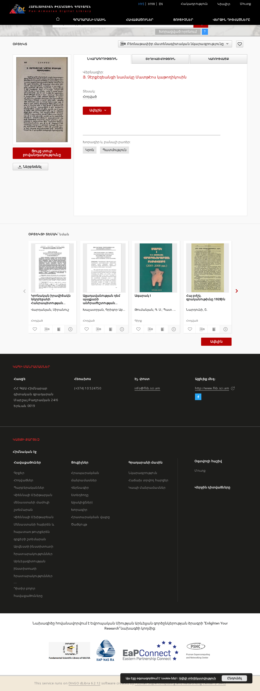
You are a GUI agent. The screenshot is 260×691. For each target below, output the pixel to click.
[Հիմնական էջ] (57, 19)
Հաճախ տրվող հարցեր (148, 480)
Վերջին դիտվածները (231, 20)
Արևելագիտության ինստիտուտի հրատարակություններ (33, 568)
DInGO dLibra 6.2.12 (85, 683)
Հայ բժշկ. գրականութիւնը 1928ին (205, 297)
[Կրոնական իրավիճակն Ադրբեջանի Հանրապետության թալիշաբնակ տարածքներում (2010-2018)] (52, 267)
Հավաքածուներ (139, 20)
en (161, 4)
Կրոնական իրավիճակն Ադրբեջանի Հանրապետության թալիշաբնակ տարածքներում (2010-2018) (51, 299)
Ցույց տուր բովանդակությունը (42, 153)
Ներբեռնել (29, 166)
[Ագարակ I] (156, 267)
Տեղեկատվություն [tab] (160, 59)
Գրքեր (19, 473)
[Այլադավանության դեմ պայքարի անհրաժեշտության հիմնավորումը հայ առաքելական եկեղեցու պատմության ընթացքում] (104, 267)
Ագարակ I (143, 295)
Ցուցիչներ (183, 20)
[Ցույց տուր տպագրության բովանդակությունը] (58, 329)
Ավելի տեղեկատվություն (197, 678)
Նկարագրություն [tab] (102, 59)
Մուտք (245, 4)
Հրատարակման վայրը (90, 517)
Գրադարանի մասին (89, 20)
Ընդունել (234, 678)
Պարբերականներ (29, 487)
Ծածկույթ (79, 524)
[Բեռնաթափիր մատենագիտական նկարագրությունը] (46, 329)
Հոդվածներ (23, 480)
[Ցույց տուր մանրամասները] (69, 329)
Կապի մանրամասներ (147, 487)
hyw (151, 4)
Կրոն (89, 150)
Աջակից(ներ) (82, 502)
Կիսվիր (223, 4)
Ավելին (216, 341)
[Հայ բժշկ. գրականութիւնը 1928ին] (207, 267)
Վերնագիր (80, 487)
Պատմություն (114, 150)
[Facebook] (198, 397)
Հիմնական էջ (25, 452)
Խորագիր (79, 509)
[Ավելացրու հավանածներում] (239, 44)
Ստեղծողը (80, 495)
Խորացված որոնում (178, 31)
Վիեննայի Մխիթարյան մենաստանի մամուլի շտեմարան (33, 502)
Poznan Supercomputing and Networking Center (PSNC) (180, 683)
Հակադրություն (194, 4)
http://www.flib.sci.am (212, 388)
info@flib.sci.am (147, 388)
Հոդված (90, 96)
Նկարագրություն (142, 473)
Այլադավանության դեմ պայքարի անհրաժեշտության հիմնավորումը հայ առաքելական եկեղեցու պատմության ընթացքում (104, 299)
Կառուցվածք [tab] (218, 59)
